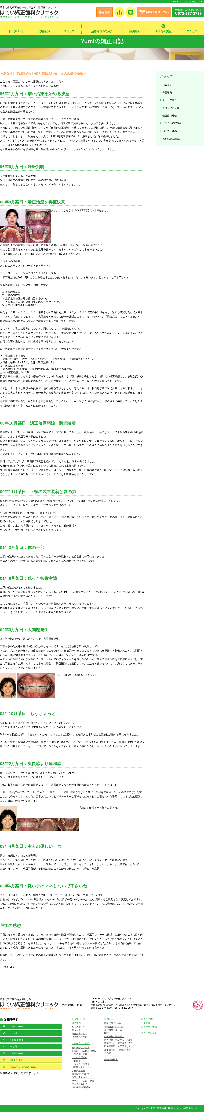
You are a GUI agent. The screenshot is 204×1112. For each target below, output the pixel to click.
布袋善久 (167, 84)
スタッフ (69, 31)
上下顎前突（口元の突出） (117, 1050)
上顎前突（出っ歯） (114, 1030)
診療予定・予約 (149, 1027)
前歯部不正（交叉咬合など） (118, 1043)
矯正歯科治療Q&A (81, 1087)
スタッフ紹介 (170, 97)
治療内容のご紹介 (102, 31)
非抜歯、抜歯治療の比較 (84, 1051)
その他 (107, 1053)
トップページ (16, 31)
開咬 (106, 1033)
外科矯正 (76, 1061)
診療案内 (45, 31)
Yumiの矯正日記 (171, 130)
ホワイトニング (79, 1084)
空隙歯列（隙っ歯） (114, 1036)
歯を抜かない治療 (81, 1047)
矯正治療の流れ (79, 1034)
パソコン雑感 (170, 123)
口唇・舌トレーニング (83, 1077)
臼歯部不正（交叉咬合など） (118, 1046)
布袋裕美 (167, 91)
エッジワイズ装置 (81, 1064)
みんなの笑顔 (163, 31)
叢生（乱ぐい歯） (113, 1023)
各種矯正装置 (78, 1071)
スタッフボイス (171, 104)
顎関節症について (81, 1074)
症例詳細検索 (111, 1059)
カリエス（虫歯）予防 (83, 1081)
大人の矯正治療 (79, 1057)
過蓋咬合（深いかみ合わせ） (118, 1040)
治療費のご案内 (79, 1037)
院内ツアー (77, 1030)
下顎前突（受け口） (114, 1026)
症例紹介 (134, 31)
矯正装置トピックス (82, 1067)
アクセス (191, 31)
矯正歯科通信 (170, 110)
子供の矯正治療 (79, 1054)
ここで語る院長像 (172, 117)
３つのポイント (79, 1027)
